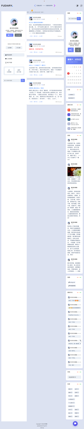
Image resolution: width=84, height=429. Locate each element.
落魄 (70, 416)
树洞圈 (45, 424)
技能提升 (71, 406)
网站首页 (8, 64)
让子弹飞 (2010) (75, 119)
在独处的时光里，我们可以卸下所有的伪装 (76, 114)
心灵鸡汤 (71, 399)
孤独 (77, 409)
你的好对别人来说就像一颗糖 (76, 128)
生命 (70, 409)
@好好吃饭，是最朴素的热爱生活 (76, 109)
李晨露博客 (72, 285)
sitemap (42, 427)
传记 (70, 396)
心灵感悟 (8, 67)
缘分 (70, 413)
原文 (24, 34)
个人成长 (71, 403)
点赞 (34, 34)
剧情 (77, 396)
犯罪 (77, 392)
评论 (29, 34)
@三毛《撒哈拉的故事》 (29, 22)
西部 (70, 389)
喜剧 (70, 392)
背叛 (77, 416)
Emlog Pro (44, 425)
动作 (77, 389)
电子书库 (8, 71)
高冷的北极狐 (30, 17)
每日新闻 (71, 98)
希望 (77, 413)
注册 (13, 37)
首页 (21, 12)
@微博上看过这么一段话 (29, 86)
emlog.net (72, 282)
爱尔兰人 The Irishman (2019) (75, 123)
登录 (6, 37)
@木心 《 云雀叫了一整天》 (30, 63)
